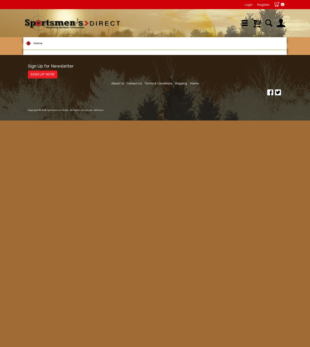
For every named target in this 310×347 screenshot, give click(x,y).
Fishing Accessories (47, 289)
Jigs (32, 172)
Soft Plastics (40, 164)
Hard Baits (38, 155)
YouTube (265, 49)
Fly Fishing (38, 211)
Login (249, 4)
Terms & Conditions (240, 310)
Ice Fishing (38, 194)
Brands (116, 49)
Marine (34, 246)
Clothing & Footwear (48, 237)
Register (263, 4)
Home (38, 63)
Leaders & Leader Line (51, 112)
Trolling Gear (41, 280)
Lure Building (41, 138)
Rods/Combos (42, 94)
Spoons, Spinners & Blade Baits (53, 183)
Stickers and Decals (47, 272)
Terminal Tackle (43, 129)
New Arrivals (77, 49)
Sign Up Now (43, 317)
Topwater (37, 146)
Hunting (35, 254)
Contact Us (214, 310)
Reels (34, 85)
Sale (188, 49)
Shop (41, 49)
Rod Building (40, 103)
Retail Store (153, 49)
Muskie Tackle (41, 202)
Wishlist (225, 49)
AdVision (99, 339)
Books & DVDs (42, 263)
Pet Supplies (40, 77)
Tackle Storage (43, 228)
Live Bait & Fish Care (48, 220)
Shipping (263, 310)
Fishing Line (39, 120)
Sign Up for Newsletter (51, 308)
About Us (197, 310)
